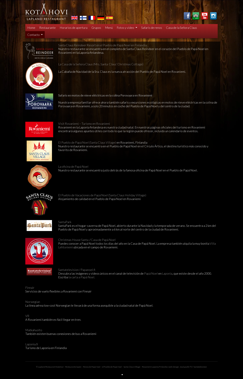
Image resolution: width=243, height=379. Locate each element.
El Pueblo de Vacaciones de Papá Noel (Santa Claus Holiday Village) (102, 195)
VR (27, 316)
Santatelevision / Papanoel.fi (76, 270)
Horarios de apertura (73, 27)
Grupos (96, 27)
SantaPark (64, 222)
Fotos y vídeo (126, 27)
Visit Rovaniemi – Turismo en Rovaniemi (84, 123)
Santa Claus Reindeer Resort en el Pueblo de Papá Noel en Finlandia (102, 45)
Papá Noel (151, 273)
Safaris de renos (151, 27)
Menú (109, 27)
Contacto (33, 35)
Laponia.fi (31, 344)
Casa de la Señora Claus (181, 27)
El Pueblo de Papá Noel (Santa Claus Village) (87, 142)
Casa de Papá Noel (103, 240)
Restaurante (47, 27)
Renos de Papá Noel (91, 367)
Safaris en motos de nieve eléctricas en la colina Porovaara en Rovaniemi (105, 95)
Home (31, 27)
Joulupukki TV (186, 367)
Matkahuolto (33, 330)
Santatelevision (200, 367)
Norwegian (32, 302)
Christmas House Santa (73, 240)
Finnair (29, 287)
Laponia (167, 273)
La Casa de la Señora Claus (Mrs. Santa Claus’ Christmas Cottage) (100, 64)
